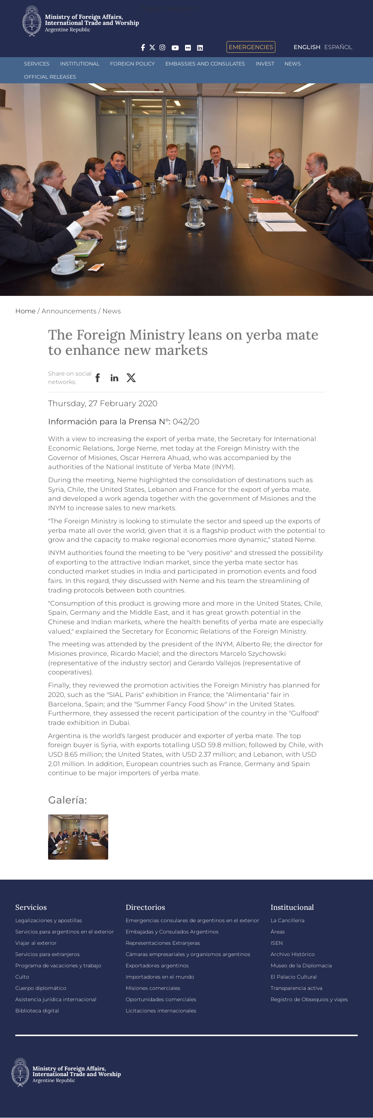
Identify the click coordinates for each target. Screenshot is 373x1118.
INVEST (265, 63)
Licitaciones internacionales (161, 1010)
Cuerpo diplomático (40, 988)
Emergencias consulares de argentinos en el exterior (192, 920)
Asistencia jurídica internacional (56, 999)
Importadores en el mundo (160, 977)
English (307, 47)
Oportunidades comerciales (161, 999)
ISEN (277, 943)
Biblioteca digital (37, 1010)
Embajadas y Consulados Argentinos (172, 931)
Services (37, 63)
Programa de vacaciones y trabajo (58, 965)
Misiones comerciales (153, 988)
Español (338, 47)
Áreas (278, 931)
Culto (22, 977)
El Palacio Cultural (294, 977)
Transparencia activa (296, 988)
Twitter (131, 378)
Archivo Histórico (293, 954)
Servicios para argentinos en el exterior (64, 931)
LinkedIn (115, 378)
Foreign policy (132, 63)
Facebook (98, 378)
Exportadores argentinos (157, 965)
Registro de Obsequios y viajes (309, 999)
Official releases (50, 77)
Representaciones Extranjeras (163, 943)
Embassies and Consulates (205, 63)
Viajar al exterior (36, 943)
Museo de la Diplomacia (301, 965)
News (292, 63)
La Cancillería (288, 920)
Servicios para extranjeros (47, 954)
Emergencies (251, 47)
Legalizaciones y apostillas (48, 920)
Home (25, 311)
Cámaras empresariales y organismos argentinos (188, 954)
